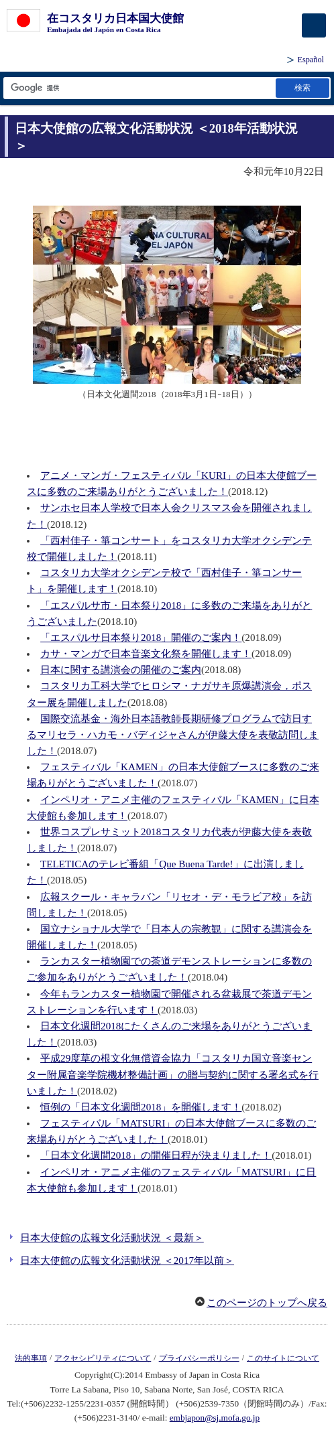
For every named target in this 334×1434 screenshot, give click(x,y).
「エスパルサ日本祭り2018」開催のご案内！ (140, 637)
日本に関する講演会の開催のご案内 (120, 669)
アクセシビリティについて (102, 1357)
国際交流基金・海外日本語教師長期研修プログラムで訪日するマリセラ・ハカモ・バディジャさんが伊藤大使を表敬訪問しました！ (173, 734)
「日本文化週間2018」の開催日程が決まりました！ (156, 1155)
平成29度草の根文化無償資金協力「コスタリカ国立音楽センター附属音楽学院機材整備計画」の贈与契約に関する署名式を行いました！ (173, 1074)
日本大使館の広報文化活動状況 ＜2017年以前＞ (127, 1260)
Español (310, 59)
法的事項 (31, 1357)
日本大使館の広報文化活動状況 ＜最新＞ (112, 1237)
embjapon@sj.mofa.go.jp (215, 1418)
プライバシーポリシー (199, 1357)
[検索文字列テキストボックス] (138, 88)
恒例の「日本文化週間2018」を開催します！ (140, 1107)
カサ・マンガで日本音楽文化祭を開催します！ (146, 653)
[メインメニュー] (314, 25)
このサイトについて (283, 1357)
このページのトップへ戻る (267, 1302)
